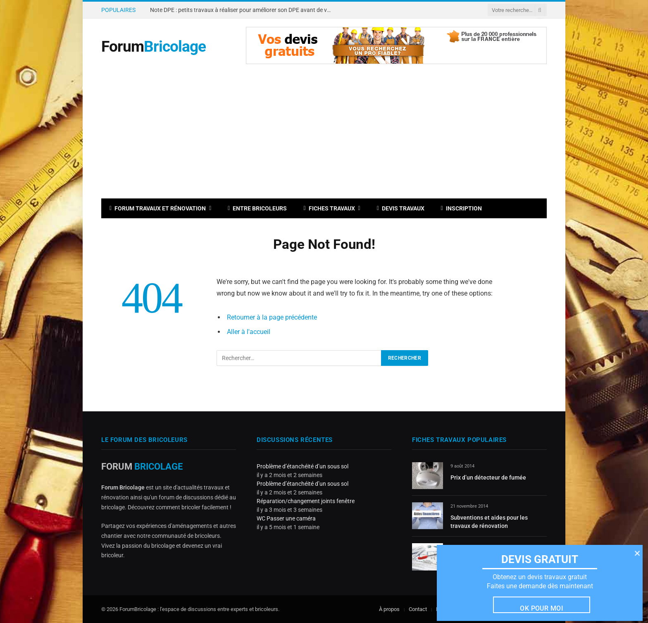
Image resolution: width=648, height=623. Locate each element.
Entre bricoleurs (257, 208)
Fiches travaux (329, 208)
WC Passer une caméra (286, 518)
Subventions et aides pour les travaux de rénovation (489, 521)
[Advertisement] (324, 136)
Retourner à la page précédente (272, 317)
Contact (418, 609)
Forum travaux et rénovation (158, 208)
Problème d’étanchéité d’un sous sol (302, 466)
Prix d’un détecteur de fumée (488, 477)
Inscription (461, 208)
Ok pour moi (541, 608)
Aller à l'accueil (248, 332)
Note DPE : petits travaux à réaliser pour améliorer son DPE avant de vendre (243, 10)
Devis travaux (400, 208)
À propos (389, 609)
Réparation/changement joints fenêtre (306, 501)
